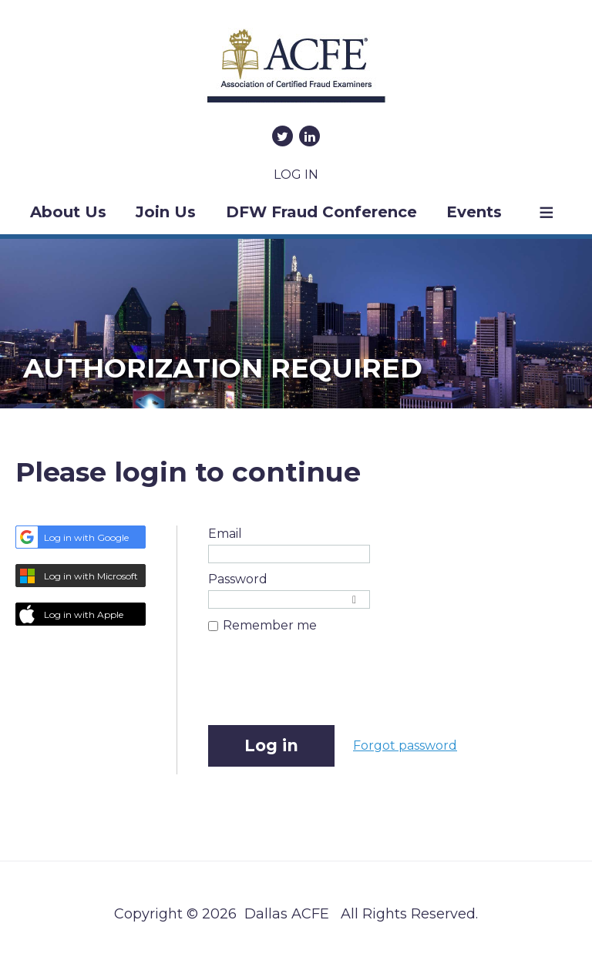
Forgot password (405, 745)
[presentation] (325, 687)
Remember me (270, 625)
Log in (296, 174)
